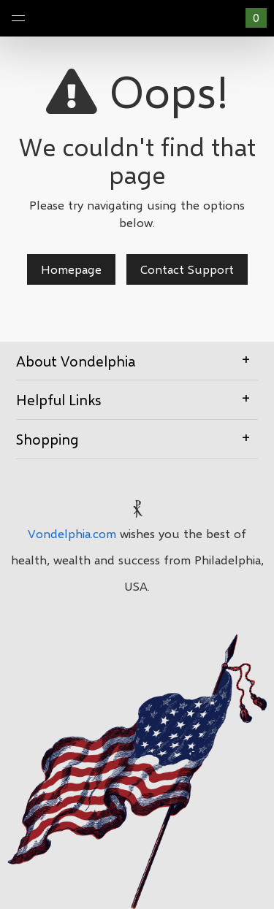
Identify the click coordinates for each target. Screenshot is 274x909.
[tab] (137, 361)
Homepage (71, 269)
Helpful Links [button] (137, 398)
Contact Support (187, 269)
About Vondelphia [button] (137, 359)
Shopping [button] (137, 438)
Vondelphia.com (72, 533)
